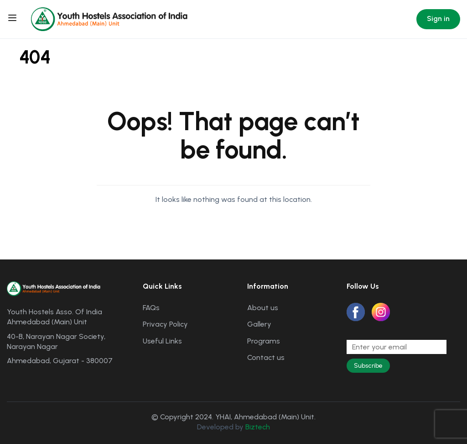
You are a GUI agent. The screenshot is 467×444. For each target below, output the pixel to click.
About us (262, 307)
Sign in (438, 18)
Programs (263, 341)
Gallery (259, 324)
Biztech (257, 427)
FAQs (151, 307)
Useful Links (162, 341)
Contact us (266, 357)
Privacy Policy (165, 324)
